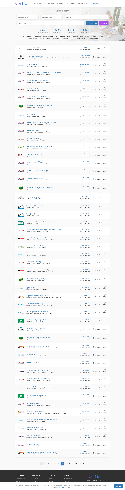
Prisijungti (94, 3)
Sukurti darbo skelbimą (55, 3)
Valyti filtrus (92, 23)
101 (76, 463)
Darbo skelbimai (39, 3)
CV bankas (71, 3)
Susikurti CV (82, 3)
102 (80, 463)
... (51, 463)
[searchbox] (28, 17)
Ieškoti (104, 23)
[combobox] (27, 17)
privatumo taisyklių (61, 487)
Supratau (118, 486)
